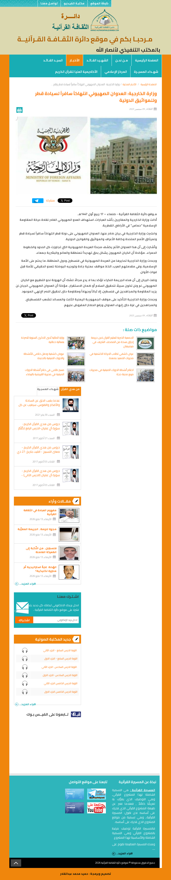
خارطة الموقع (99, 3)
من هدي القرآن (70, 389)
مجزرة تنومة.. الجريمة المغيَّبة (37, 529)
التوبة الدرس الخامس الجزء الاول (60, 691)
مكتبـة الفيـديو (74, 3)
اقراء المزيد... (25, 583)
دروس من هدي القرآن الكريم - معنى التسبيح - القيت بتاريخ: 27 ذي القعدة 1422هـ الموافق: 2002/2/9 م (38, 454)
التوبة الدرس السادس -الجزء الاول (60, 675)
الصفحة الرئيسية (146, 60)
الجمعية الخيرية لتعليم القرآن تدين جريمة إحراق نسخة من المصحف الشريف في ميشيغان (112, 342)
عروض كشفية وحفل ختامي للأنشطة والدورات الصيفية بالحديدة (44, 356)
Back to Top (16, 863)
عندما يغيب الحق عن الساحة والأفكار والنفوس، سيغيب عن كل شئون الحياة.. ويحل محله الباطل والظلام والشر (39, 407)
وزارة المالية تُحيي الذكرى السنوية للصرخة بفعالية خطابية (42, 339)
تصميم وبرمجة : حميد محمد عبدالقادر (85, 873)
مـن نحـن (121, 60)
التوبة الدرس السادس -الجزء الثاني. (59, 666)
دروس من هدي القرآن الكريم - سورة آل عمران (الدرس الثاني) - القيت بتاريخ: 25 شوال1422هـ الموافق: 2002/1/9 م (40, 477)
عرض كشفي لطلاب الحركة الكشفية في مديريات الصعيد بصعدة (112, 356)
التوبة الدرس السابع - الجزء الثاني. (60, 650)
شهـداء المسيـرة (146, 72)
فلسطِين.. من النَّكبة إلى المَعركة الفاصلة (41, 550)
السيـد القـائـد (53, 60)
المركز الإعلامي (116, 72)
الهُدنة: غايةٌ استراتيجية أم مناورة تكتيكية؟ (39, 569)
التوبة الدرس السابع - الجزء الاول (60, 658)
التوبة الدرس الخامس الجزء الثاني (60, 683)
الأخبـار (74, 60)
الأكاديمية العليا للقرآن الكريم (76, 72)
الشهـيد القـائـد (97, 60)
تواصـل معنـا (48, 3)
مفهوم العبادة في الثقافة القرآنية (39, 512)
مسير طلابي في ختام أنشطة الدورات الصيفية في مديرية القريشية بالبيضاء (44, 372)
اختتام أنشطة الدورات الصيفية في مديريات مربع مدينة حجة (111, 372)
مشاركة (50, 200)
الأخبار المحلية (129, 84)
